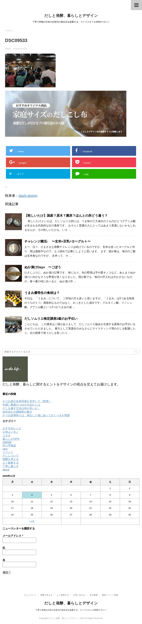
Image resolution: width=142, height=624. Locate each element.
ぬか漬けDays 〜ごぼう (42, 267)
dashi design (28, 195)
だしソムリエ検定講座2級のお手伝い (50, 318)
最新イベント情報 (110, 595)
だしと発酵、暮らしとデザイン (71, 15)
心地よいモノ (11, 431)
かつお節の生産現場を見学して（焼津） (27, 401)
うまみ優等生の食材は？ (42, 293)
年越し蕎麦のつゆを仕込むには (21, 404)
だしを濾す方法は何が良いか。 (21, 408)
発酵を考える (11, 459)
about (6, 469)
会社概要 (94, 595)
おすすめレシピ (12, 428)
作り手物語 (9, 445)
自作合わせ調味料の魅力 (17, 411)
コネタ (7, 435)
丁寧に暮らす (11, 466)
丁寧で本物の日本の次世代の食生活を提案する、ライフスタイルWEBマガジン (71, 610)
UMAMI (7, 442)
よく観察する (11, 462)
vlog (5, 448)
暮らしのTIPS (11, 439)
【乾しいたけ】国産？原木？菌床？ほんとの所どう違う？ (66, 215)
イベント (8, 452)
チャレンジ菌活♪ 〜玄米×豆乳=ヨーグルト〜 (57, 241)
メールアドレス (13, 535)
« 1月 (32, 521)
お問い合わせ (79, 595)
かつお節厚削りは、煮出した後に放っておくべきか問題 (36, 415)
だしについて (11, 455)
